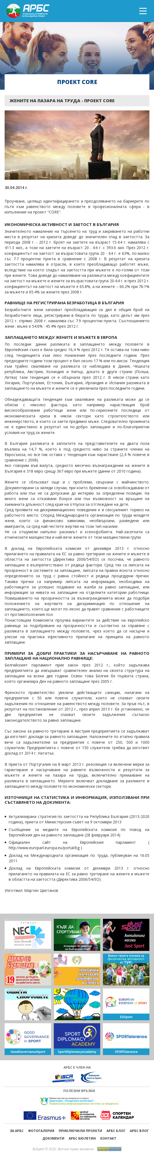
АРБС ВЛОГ (139, 1130)
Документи (53, 1138)
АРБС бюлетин (82, 1138)
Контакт (108, 1138)
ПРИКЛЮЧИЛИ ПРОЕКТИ (80, 1130)
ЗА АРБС (17, 1130)
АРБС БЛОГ (115, 1130)
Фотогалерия (41, 1130)
